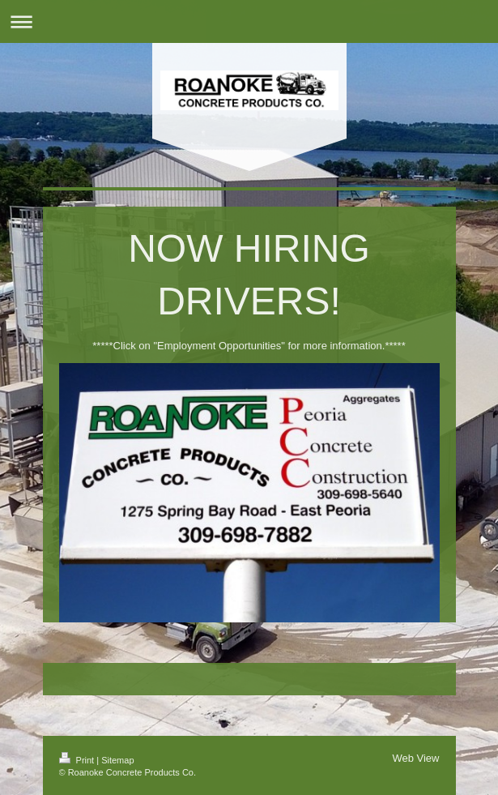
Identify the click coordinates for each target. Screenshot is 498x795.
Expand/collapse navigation (249, 21)
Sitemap (117, 760)
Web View (415, 758)
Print (78, 760)
